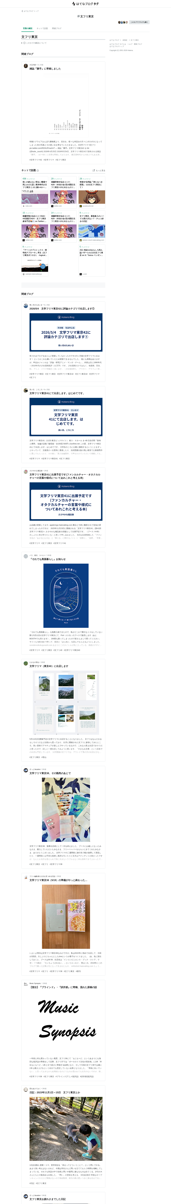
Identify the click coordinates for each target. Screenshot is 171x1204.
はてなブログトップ (117, 46)
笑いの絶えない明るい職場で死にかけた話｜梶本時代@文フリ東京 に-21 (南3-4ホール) (35, 185)
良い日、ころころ (36, 390)
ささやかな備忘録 (36, 471)
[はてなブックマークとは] (38, 170)
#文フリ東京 (61, 160)
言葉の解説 (27, 28)
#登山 (44, 757)
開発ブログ (138, 44)
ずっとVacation (35, 769)
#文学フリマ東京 (37, 374)
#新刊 (78, 971)
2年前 (44, 769)
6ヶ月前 (47, 305)
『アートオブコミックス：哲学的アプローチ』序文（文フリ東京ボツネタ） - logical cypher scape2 (35, 253)
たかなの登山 (34, 662)
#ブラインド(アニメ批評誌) (67, 1076)
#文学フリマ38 (56, 864)
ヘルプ (130, 44)
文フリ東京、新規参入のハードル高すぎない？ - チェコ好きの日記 (92, 218)
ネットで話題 (42, 28)
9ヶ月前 (47, 390)
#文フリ (33, 377)
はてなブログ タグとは (118, 44)
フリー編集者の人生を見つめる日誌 (42, 876)
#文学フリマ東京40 (72, 650)
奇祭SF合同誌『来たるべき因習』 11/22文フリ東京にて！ (91, 184)
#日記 (32, 1183)
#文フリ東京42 (81, 374)
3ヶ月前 (40, 65)
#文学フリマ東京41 (50, 458)
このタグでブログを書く (139, 22)
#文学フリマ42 (36, 160)
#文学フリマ (49, 160)
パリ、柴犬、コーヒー (38, 555)
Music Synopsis (35, 983)
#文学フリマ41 (60, 543)
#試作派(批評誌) (87, 1076)
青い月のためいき (36, 305)
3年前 (44, 1089)
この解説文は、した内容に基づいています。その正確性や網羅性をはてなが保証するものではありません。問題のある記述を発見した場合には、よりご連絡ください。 (34, 43)
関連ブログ (56, 28)
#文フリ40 (58, 650)
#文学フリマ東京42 (65, 374)
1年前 (46, 471)
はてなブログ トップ (30, 11)
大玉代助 (33, 65)
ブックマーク (29, 179)
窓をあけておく (35, 1089)
